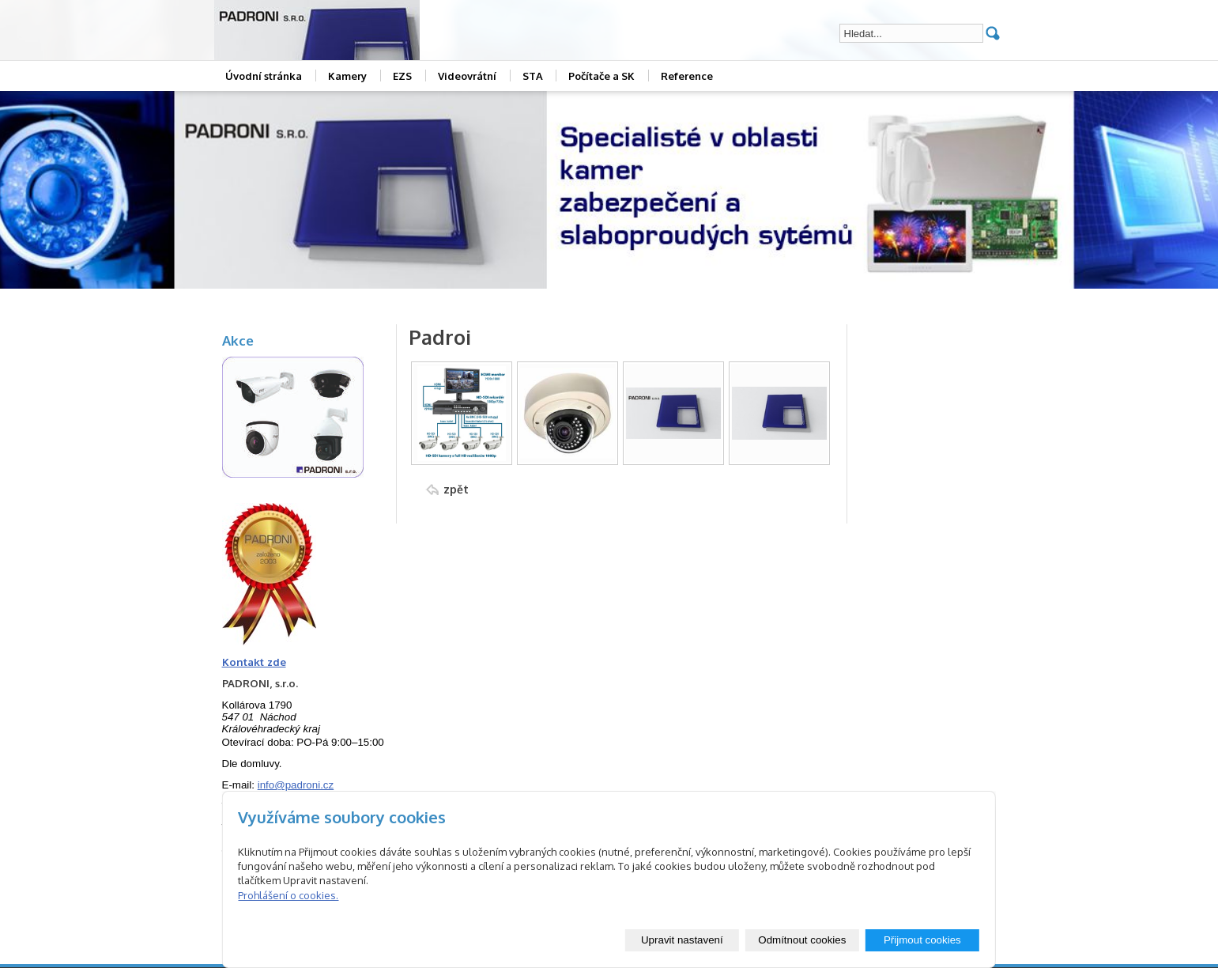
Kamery (347, 76)
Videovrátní (467, 76)
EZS (402, 76)
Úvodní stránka (263, 76)
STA (532, 76)
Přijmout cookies (922, 940)
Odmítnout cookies (802, 940)
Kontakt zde (254, 661)
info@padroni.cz (296, 785)
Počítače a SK (601, 76)
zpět (456, 489)
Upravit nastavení (682, 940)
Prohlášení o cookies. (288, 895)
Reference (687, 76)
